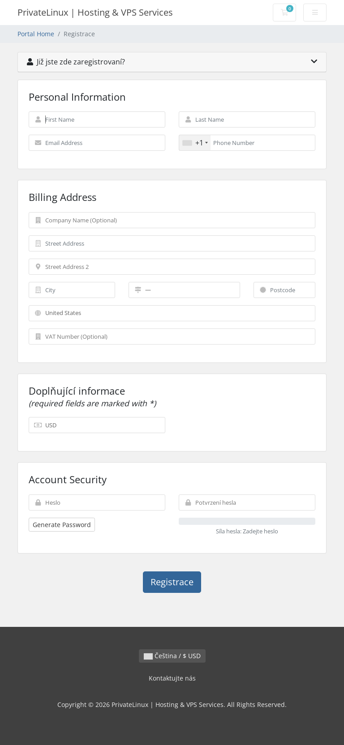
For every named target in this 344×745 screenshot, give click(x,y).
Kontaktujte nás (172, 678)
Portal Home (35, 34)
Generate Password (62, 524)
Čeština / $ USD (172, 655)
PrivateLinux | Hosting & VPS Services (95, 12)
